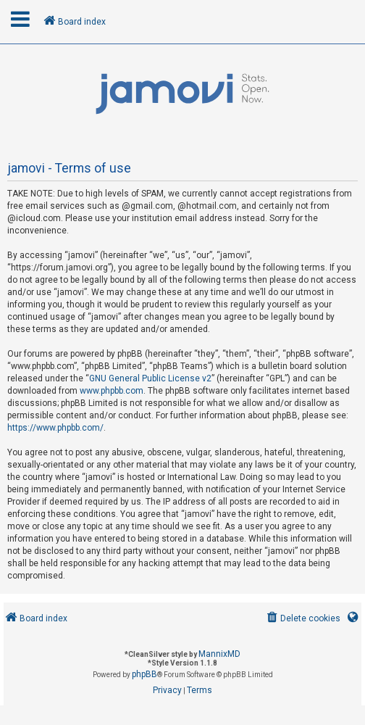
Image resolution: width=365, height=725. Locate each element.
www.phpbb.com (111, 391)
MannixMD (219, 654)
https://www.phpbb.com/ (55, 428)
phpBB (144, 674)
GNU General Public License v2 (150, 378)
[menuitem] (302, 619)
